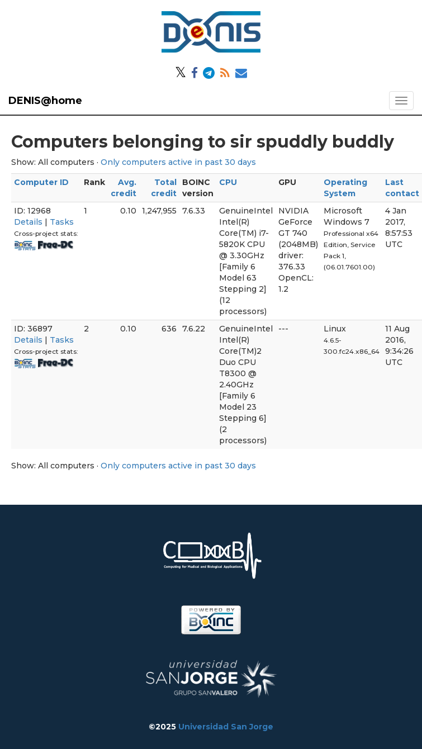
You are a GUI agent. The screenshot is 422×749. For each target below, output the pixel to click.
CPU (228, 182)
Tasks (62, 222)
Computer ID (41, 182)
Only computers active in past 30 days (178, 162)
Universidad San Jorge (225, 727)
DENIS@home (45, 100)
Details (28, 222)
